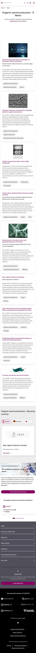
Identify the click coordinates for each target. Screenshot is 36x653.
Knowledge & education (8, 554)
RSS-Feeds (4, 560)
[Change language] (30, 3)
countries (23, 21)
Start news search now (18, 492)
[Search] (25, 3)
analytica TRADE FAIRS (8, 531)
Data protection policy (18, 648)
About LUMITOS (17, 632)
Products (4, 537)
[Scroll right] (32, 421)
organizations (14, 21)
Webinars (4, 549)
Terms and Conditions (20, 645)
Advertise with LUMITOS (17, 629)
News (2, 526)
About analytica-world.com (18, 635)
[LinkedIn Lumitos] (18, 622)
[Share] (27, 3)
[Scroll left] (30, 421)
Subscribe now (18, 583)
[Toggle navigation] (34, 3)
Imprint (9, 645)
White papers (5, 543)
